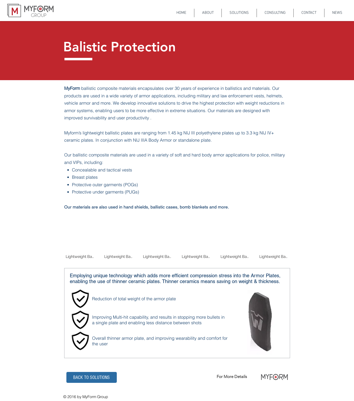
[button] (91, 377)
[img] (80, 244)
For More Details (232, 376)
